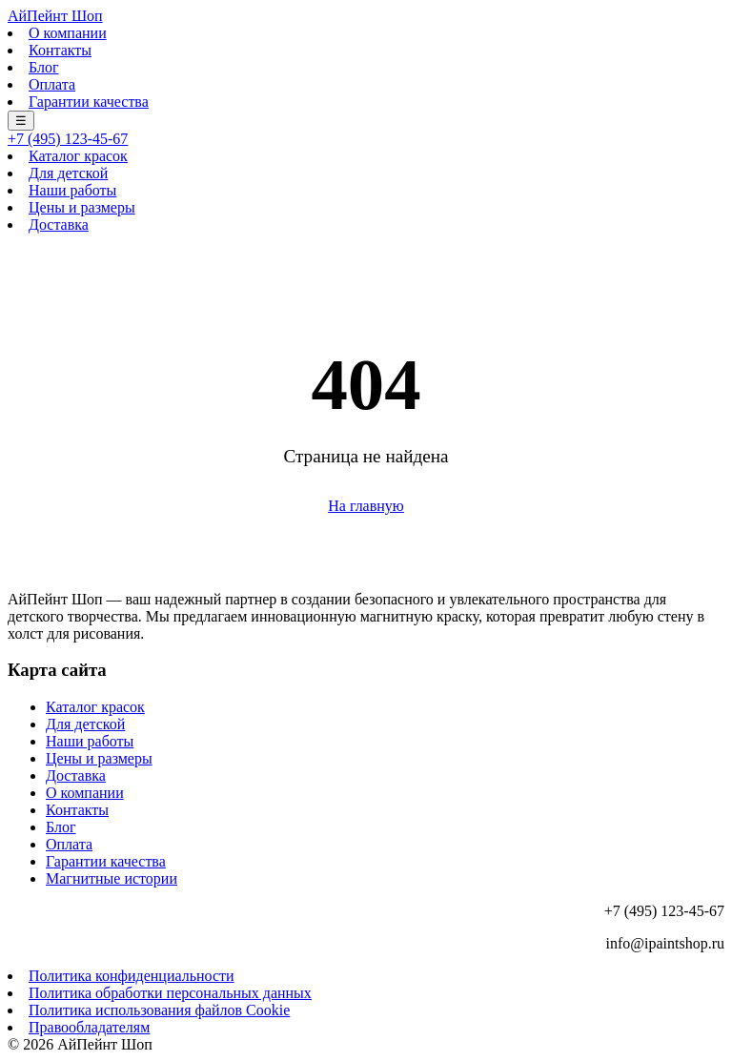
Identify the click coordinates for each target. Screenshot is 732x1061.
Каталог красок (78, 156)
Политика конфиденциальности (131, 976)
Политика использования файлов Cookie (159, 1010)
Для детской (68, 173)
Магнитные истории (111, 878)
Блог (44, 67)
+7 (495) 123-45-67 (68, 139)
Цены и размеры (82, 207)
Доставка (59, 224)
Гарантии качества (89, 101)
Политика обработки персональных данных (170, 993)
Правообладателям (89, 1027)
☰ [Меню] (21, 120)
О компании (68, 33)
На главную (366, 506)
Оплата (52, 84)
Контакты (60, 50)
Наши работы (72, 190)
